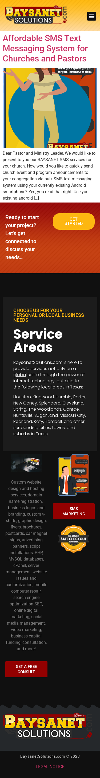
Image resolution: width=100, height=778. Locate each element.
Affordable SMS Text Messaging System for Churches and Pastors (45, 48)
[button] (91, 16)
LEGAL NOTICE (50, 766)
